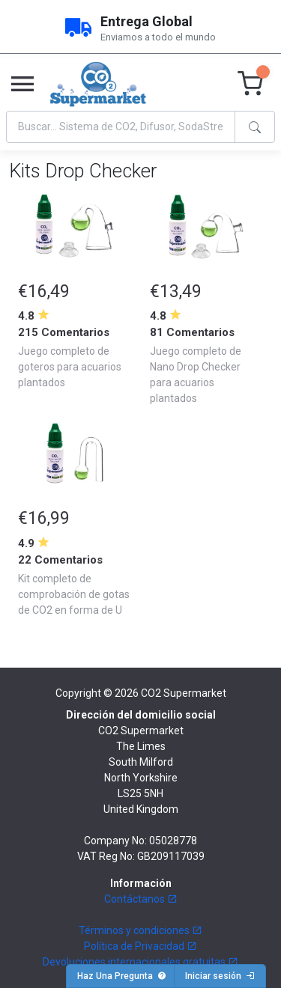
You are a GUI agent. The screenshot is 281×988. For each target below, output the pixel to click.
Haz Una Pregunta (121, 976)
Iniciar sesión (220, 976)
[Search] (120, 127)
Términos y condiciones (140, 930)
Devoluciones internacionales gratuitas (140, 962)
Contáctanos (141, 899)
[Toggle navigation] (22, 84)
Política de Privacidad (140, 946)
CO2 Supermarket (183, 693)
